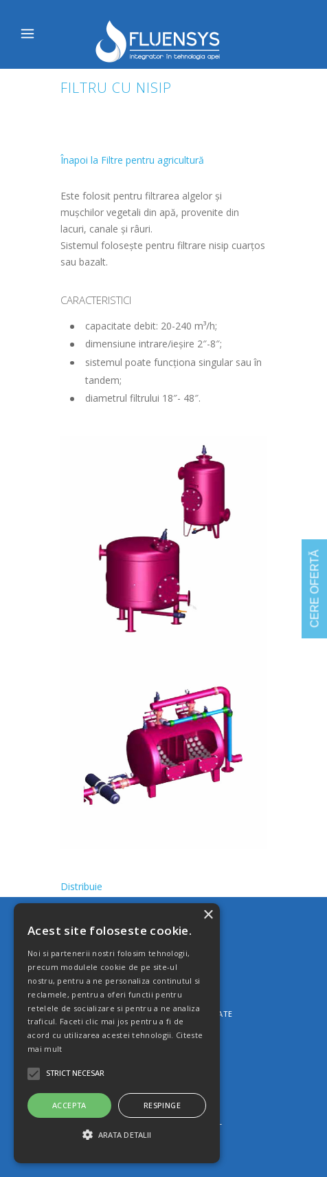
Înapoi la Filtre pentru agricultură (132, 159)
